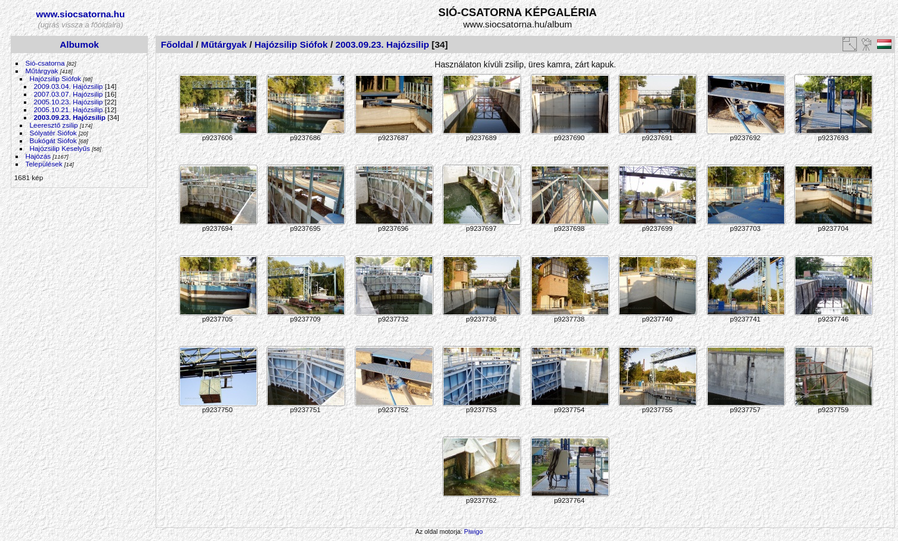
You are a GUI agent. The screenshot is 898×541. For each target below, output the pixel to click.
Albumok (79, 44)
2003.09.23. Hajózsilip (70, 117)
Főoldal (177, 44)
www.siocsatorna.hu (80, 14)
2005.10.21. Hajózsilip (68, 109)
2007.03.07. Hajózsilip (68, 94)
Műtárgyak (42, 71)
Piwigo (473, 531)
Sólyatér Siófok (53, 133)
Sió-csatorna (45, 63)
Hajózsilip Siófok (55, 78)
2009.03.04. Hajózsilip (68, 86)
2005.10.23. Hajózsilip (68, 102)
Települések (44, 164)
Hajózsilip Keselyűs (60, 148)
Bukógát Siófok (53, 140)
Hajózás (38, 156)
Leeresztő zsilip (54, 125)
